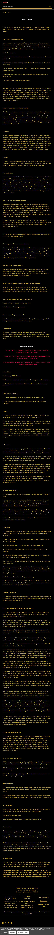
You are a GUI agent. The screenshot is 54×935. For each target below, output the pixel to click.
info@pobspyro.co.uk (27, 905)
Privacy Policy (42, 929)
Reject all (12, 932)
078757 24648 (12, 907)
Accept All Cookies (23, 932)
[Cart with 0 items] (51, 2)
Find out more (27, 897)
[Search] (50, 7)
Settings (5, 932)
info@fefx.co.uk (12, 905)
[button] (10, 898)
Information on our (10, 898)
